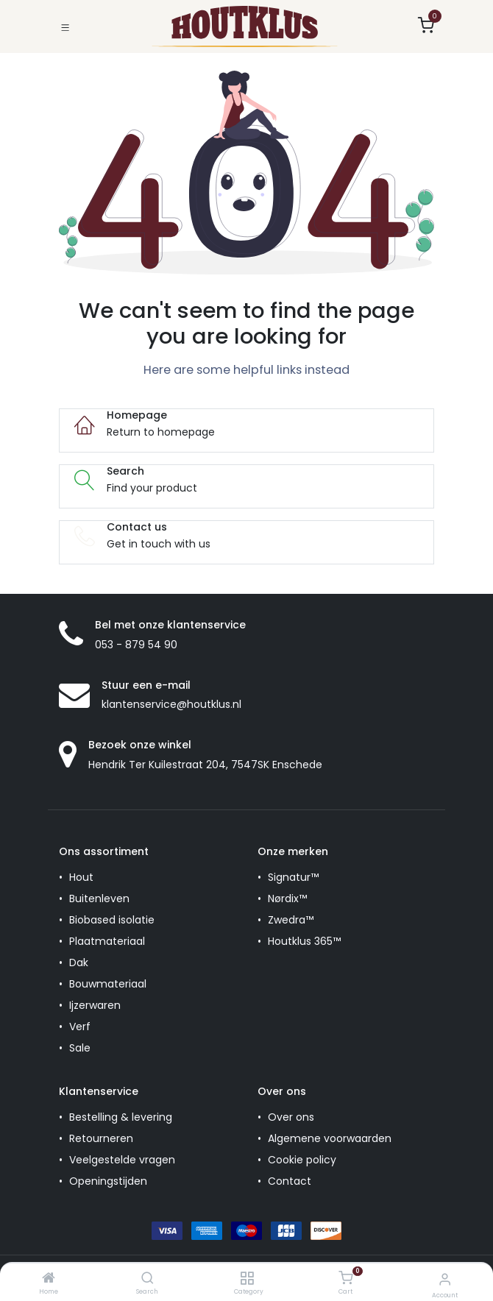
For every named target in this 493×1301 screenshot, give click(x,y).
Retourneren (101, 1138)
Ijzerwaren (95, 1005)
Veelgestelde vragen (122, 1159)
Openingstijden (108, 1181)
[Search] (148, 1279)
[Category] (247, 1279)
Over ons (291, 1117)
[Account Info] (445, 1279)
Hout (81, 877)
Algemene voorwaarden (329, 1138)
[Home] (48, 1279)
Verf (80, 1026)
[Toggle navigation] (65, 26)
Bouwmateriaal (107, 983)
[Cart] (345, 1278)
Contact (289, 1181)
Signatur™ (293, 877)
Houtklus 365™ (304, 941)
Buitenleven (99, 898)
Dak (78, 962)
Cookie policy (302, 1159)
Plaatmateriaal (107, 941)
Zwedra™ (290, 919)
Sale (80, 1048)
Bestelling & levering (120, 1117)
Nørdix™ (287, 898)
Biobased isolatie (112, 919)
